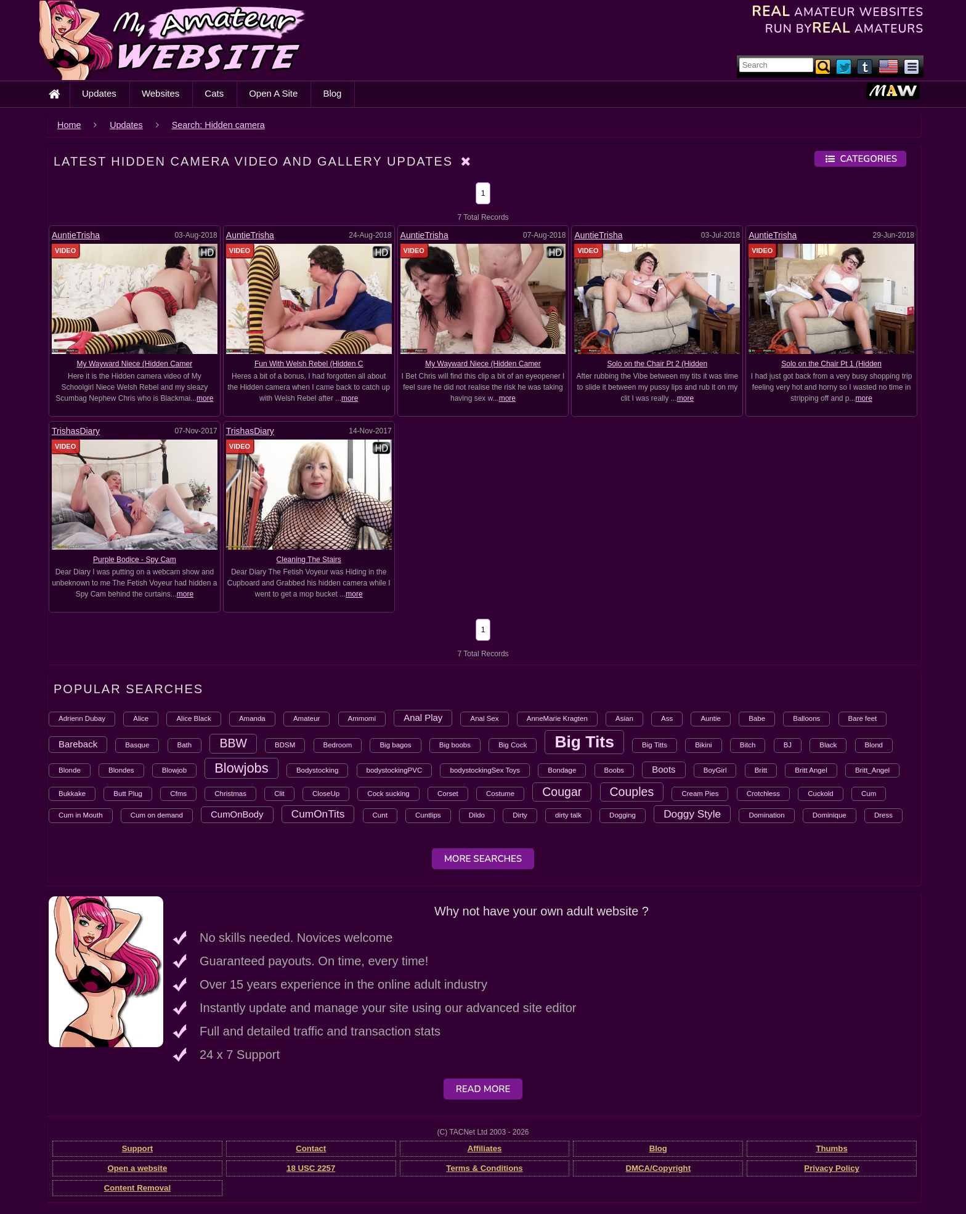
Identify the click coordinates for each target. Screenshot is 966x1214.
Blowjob (174, 770)
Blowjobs (241, 768)
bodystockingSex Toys (485, 770)
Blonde (70, 770)
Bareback (78, 744)
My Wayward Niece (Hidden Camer (135, 364)
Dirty (520, 815)
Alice (140, 718)
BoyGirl (715, 770)
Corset (447, 793)
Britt (761, 770)
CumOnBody (237, 814)
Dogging (622, 815)
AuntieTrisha (76, 235)
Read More (483, 1089)
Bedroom (337, 745)
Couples (632, 791)
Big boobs (455, 745)
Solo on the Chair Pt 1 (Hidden (831, 364)
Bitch (748, 745)
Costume (500, 793)
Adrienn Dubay (82, 718)
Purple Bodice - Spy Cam (134, 559)
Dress (883, 815)
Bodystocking (317, 770)
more (205, 398)
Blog (332, 93)
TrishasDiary (76, 431)
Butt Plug (127, 793)
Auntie (710, 718)
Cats (214, 93)
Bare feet (862, 718)
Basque (137, 745)
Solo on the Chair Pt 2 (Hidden (657, 364)
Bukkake (72, 793)
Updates (99, 93)
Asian (624, 718)
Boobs (614, 770)
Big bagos (395, 745)
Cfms (178, 793)
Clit (279, 793)
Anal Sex (484, 718)
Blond (874, 745)
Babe (757, 718)
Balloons (806, 718)
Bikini (703, 745)
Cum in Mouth (81, 815)
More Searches (483, 859)
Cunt (380, 815)
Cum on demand (157, 815)
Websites (160, 93)
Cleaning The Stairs (309, 559)
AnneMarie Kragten (557, 718)
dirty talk (568, 815)
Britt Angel (811, 770)
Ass (667, 718)
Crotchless (763, 793)
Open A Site (273, 93)
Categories (860, 159)
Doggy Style (692, 814)
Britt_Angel (872, 770)
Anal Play (423, 717)
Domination (766, 815)
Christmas (230, 793)
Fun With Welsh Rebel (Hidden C (308, 364)
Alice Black (193, 718)
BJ (788, 745)
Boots (663, 769)
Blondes (121, 770)
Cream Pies (699, 793)
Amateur (306, 718)
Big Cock (512, 745)
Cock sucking (388, 793)
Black (828, 745)
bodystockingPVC (395, 770)
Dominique (829, 815)
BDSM (285, 745)
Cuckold (821, 793)
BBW (233, 743)
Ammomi (362, 718)
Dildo (477, 815)
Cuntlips (428, 815)
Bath (184, 745)
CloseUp (325, 793)
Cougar (562, 791)
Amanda (252, 718)
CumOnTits (318, 814)
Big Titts (654, 745)
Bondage (562, 770)
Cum (868, 793)
